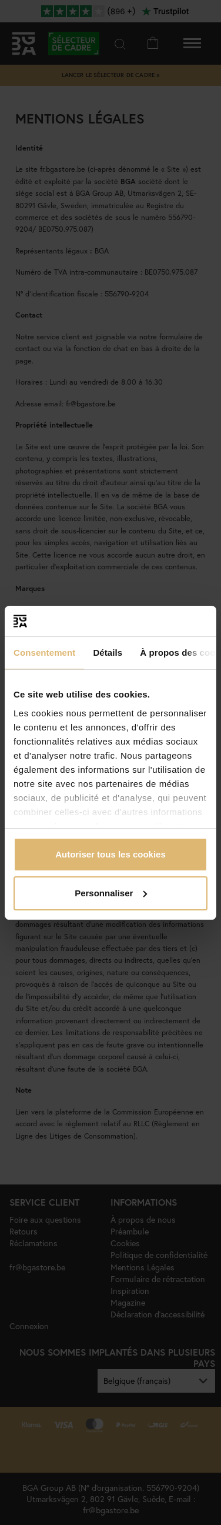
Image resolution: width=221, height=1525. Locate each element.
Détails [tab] (107, 653)
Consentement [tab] (44, 653)
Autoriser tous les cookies (110, 854)
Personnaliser (111, 893)
